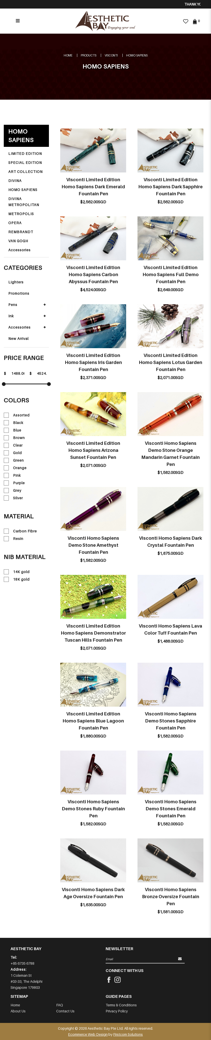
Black (13, 422)
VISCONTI (111, 55)
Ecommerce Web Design (88, 1034)
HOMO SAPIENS (137, 55)
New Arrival (18, 338)
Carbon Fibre (20, 531)
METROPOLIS (21, 214)
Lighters (16, 282)
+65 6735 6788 (22, 963)
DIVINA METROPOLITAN (23, 202)
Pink (12, 475)
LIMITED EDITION (25, 153)
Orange (15, 467)
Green (14, 460)
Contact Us (65, 1011)
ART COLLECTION (25, 171)
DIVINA (15, 180)
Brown (14, 437)
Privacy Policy (117, 1011)
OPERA (15, 223)
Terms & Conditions (121, 1005)
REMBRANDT (20, 232)
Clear (13, 445)
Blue (12, 430)
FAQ (59, 1005)
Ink (11, 316)
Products (88, 55)
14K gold (17, 571)
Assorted (17, 415)
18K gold (17, 579)
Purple (14, 482)
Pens (12, 304)
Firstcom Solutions (128, 1034)
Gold (13, 452)
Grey (12, 490)
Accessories (19, 250)
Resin (13, 538)
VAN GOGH (18, 241)
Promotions (18, 293)
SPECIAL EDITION (25, 162)
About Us (18, 1011)
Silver (13, 498)
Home (68, 55)
